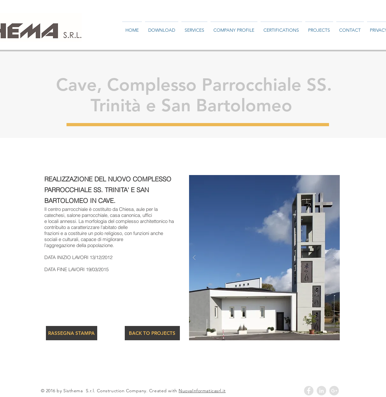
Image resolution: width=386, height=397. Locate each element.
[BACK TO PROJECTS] (152, 333)
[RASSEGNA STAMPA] (71, 333)
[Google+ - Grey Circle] (334, 390)
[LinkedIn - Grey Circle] (321, 390)
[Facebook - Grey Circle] (308, 390)
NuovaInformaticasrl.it (202, 391)
